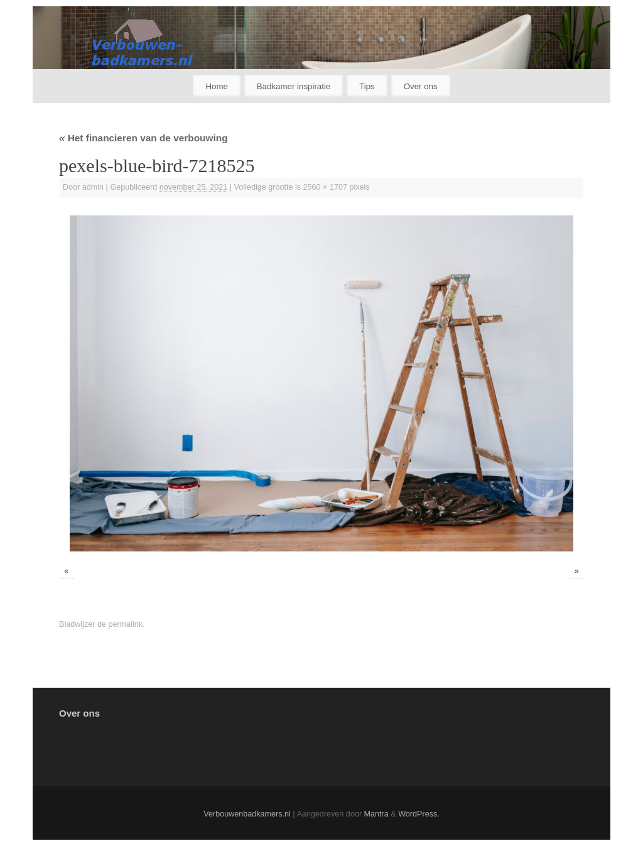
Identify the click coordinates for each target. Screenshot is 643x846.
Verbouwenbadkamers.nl (247, 814)
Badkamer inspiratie (294, 86)
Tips (367, 86)
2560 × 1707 (325, 187)
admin (93, 187)
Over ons (421, 86)
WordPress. (419, 814)
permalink (125, 624)
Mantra (376, 814)
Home (216, 86)
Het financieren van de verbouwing (143, 138)
